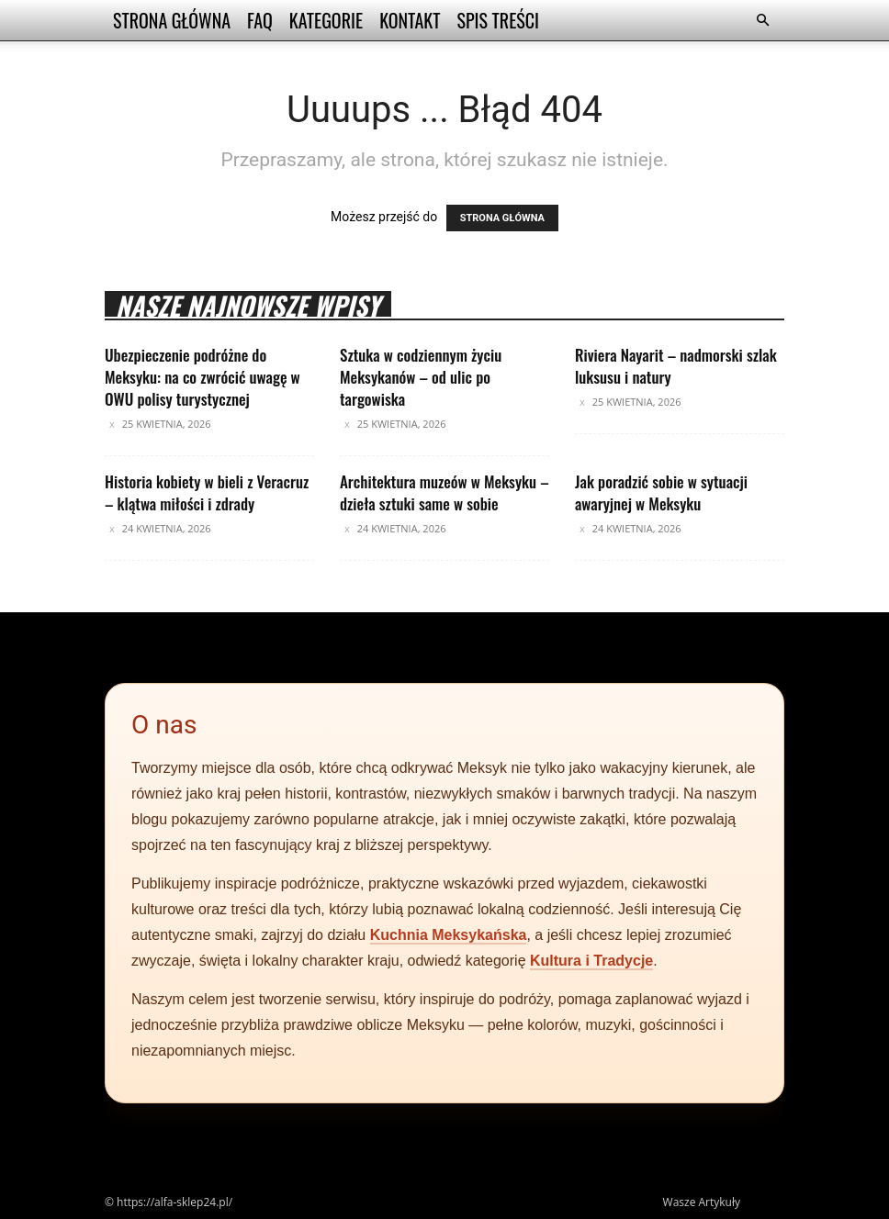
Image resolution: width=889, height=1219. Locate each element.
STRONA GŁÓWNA (502, 218)
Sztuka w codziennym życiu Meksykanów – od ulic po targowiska (420, 376)
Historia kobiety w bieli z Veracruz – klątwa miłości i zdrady (207, 492)
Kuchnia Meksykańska (448, 935)
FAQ (260, 20)
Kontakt (409, 20)
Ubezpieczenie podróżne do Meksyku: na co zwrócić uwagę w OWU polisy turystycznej (202, 376)
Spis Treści (497, 20)
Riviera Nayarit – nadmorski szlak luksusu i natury (676, 365)
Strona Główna (172, 20)
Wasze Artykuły (701, 1202)
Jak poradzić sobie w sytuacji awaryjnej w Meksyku (661, 492)
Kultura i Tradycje (591, 960)
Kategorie (326, 20)
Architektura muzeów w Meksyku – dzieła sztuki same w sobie (444, 492)
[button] (762, 20)
